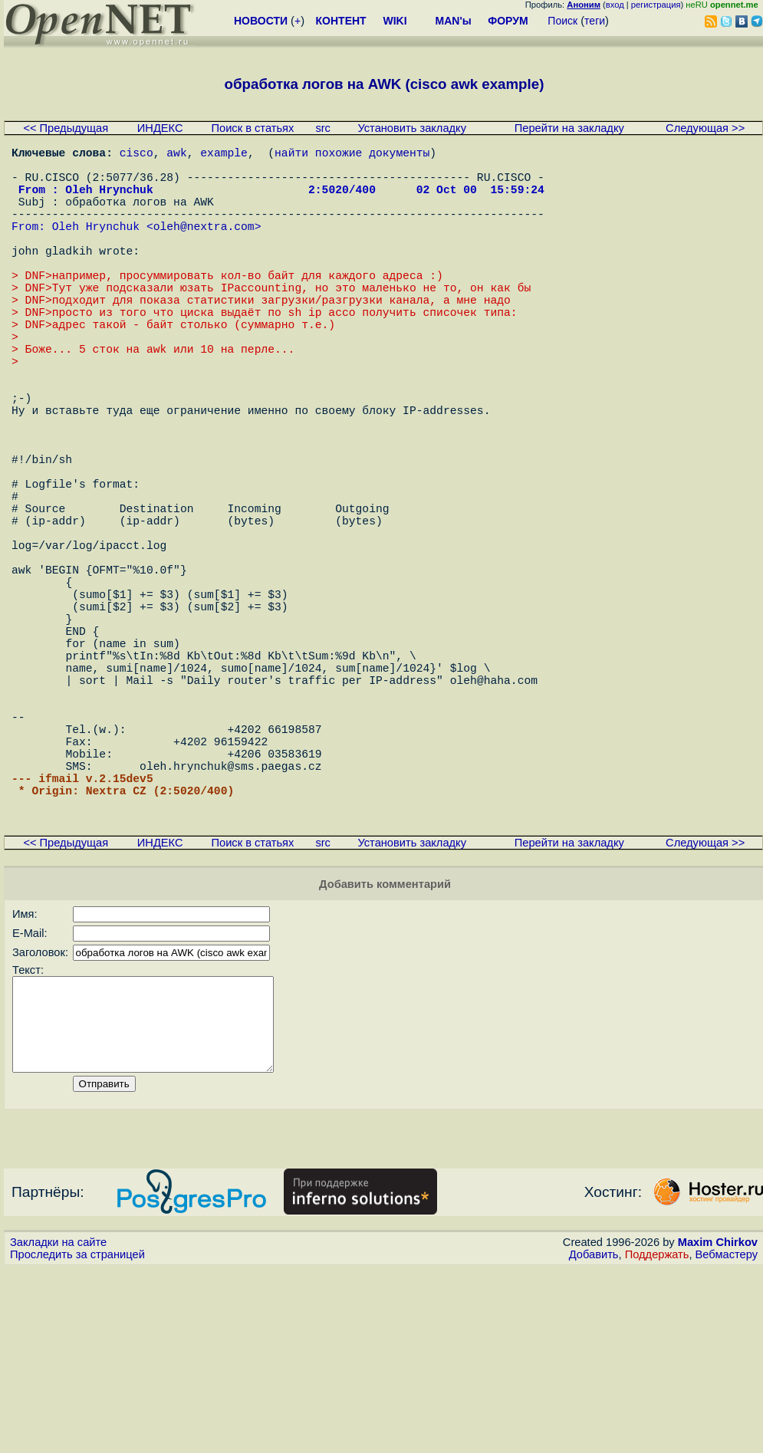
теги (594, 21)
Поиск (562, 21)
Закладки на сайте (58, 1426)
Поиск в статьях (252, 128)
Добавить (594, 1438)
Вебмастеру (727, 1438)
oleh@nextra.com (204, 247)
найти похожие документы (352, 155)
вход (615, 4)
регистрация (656, 4)
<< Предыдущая (65, 128)
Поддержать (657, 1438)
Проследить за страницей (77, 1438)
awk (176, 155)
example (224, 155)
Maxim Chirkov (718, 1426)
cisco (136, 155)
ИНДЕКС (160, 128)
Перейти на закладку (569, 128)
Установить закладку (411, 128)
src (323, 128)
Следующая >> (705, 128)
